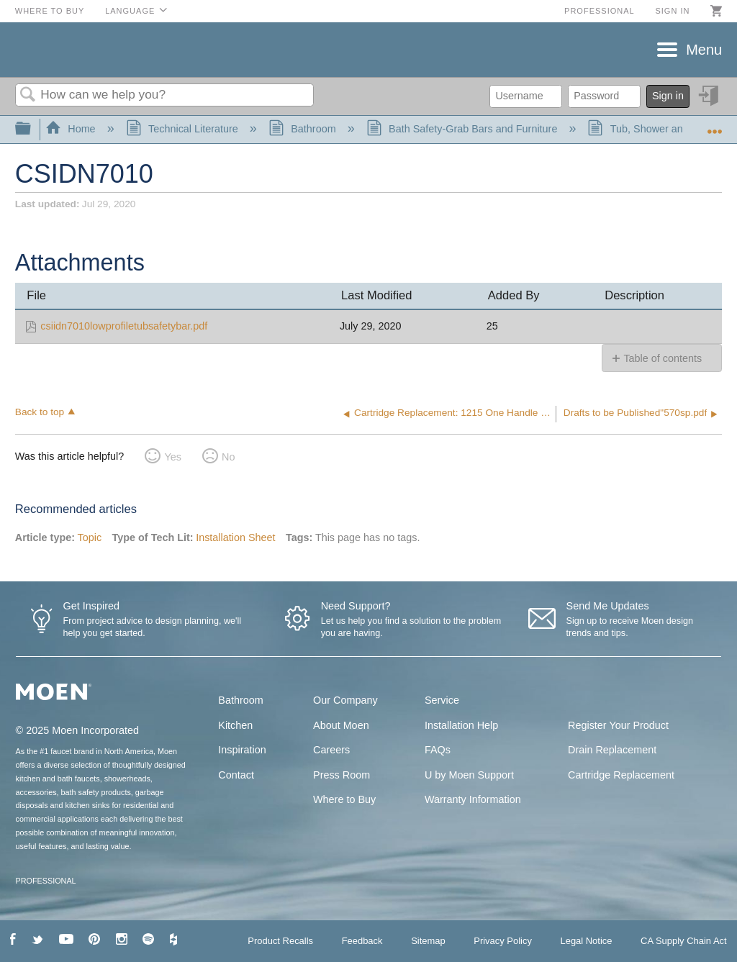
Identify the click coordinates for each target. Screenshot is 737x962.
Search (28, 95)
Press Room (341, 775)
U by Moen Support (469, 775)
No (228, 457)
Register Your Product (618, 725)
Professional (599, 10)
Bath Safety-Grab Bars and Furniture (463, 129)
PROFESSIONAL (46, 880)
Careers (331, 749)
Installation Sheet (235, 537)
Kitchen (235, 725)
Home (72, 129)
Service (442, 700)
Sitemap (428, 940)
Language (130, 10)
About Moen (341, 725)
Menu (704, 50)
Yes (172, 457)
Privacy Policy (503, 940)
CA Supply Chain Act (684, 940)
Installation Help (461, 725)
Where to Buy (50, 10)
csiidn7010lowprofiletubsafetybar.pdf (123, 326)
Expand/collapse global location (715, 125)
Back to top (39, 412)
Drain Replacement (612, 749)
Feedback (362, 940)
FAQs (438, 749)
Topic (90, 537)
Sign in (672, 10)
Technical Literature (183, 129)
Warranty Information (473, 799)
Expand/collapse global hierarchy (32, 129)
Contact (236, 775)
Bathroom (303, 129)
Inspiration (242, 749)
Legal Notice (586, 940)
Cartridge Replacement (621, 775)
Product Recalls (280, 940)
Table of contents (662, 358)
